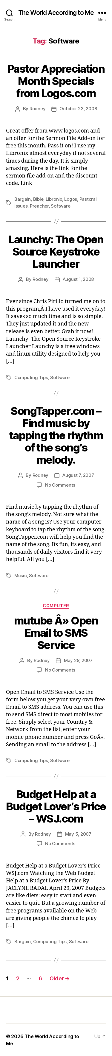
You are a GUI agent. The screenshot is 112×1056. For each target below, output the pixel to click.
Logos (70, 199)
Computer (56, 605)
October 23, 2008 (78, 108)
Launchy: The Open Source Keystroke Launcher (56, 251)
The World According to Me (56, 13)
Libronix (54, 199)
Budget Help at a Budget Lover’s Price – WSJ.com (56, 806)
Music (20, 575)
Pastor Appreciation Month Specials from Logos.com (56, 81)
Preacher (39, 206)
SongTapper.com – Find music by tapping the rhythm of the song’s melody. (56, 435)
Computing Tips (31, 377)
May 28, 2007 (78, 660)
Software (60, 206)
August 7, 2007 (78, 475)
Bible (38, 199)
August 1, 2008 (78, 279)
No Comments (60, 485)
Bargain (22, 199)
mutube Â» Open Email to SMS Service (56, 633)
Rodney (37, 108)
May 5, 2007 (78, 834)
